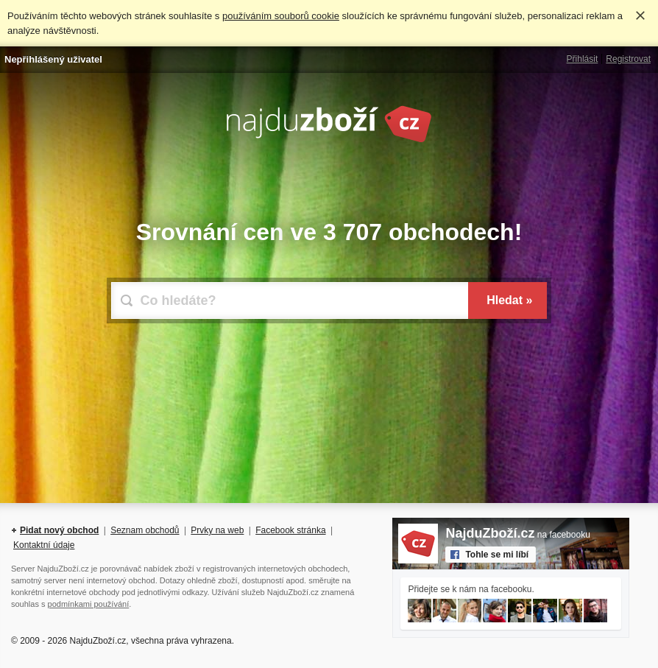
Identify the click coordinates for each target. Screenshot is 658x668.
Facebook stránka (290, 530)
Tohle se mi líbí (496, 554)
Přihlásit (582, 59)
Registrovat (628, 59)
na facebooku (517, 535)
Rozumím (640, 15)
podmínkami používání (89, 604)
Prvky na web (217, 530)
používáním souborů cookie (280, 15)
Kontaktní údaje (43, 545)
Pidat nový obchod (59, 530)
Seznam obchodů (144, 530)
